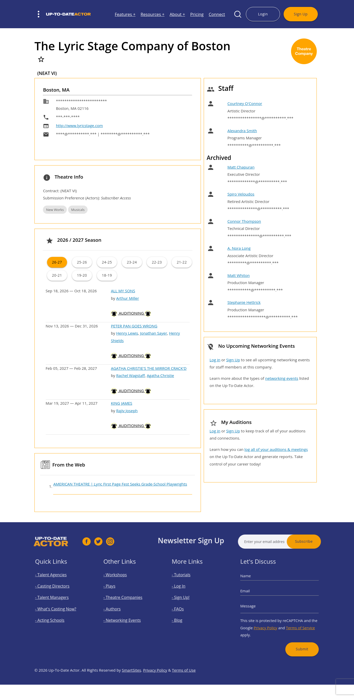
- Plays (114, 590)
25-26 (82, 262)
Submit (297, 640)
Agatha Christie (160, 375)
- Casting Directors (55, 590)
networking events (281, 378)
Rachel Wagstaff (130, 375)
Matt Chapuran (240, 167)
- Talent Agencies (54, 582)
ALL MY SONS (123, 290)
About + (177, 14)
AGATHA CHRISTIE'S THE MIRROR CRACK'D (149, 368)
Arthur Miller (127, 298)
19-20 (82, 275)
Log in (215, 359)
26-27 (57, 262)
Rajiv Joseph (127, 410)
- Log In (183, 590)
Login (263, 14)
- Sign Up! (185, 599)
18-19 (107, 275)
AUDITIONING (131, 313)
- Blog (182, 617)
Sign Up (301, 14)
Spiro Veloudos (240, 194)
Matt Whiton (238, 275)
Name (253, 583)
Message (255, 606)
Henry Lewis (127, 333)
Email (252, 594)
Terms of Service (295, 623)
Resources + (152, 14)
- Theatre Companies (125, 599)
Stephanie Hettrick (243, 302)
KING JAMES (121, 403)
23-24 (132, 262)
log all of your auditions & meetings (276, 449)
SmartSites (131, 683)
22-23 (157, 262)
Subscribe (318, 541)
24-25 (107, 262)
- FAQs (183, 608)
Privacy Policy (268, 623)
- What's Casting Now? (58, 608)
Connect (217, 14)
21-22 (182, 262)
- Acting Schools (53, 617)
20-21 (57, 275)
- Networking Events (124, 617)
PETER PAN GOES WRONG (134, 325)
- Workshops (119, 582)
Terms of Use (183, 683)
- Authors (116, 608)
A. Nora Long (238, 248)
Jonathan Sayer (153, 333)
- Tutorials (185, 582)
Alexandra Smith (242, 130)
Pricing (196, 14)
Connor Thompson (244, 221)
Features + (125, 14)
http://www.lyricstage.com (79, 125)
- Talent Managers (55, 599)
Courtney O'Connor (244, 103)
